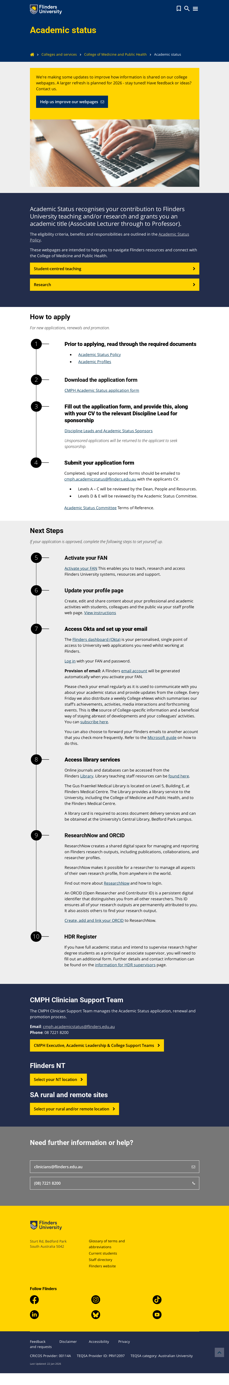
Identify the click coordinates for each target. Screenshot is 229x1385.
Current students (103, 1253)
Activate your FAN (81, 568)
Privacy (124, 1341)
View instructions (100, 612)
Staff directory (100, 1259)
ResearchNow (116, 883)
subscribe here (94, 721)
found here (178, 776)
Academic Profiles (94, 361)
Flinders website (102, 1266)
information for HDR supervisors (125, 964)
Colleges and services (55, 54)
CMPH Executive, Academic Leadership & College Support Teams (97, 1045)
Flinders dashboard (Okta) (96, 639)
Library (86, 776)
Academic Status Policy (99, 354)
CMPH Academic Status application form (102, 390)
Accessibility (99, 1341)
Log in (70, 661)
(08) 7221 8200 (114, 1183)
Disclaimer (68, 1341)
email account (134, 670)
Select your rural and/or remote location (74, 1109)
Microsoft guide (162, 737)
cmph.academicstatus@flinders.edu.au (100, 479)
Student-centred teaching (114, 269)
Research (114, 285)
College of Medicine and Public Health (112, 54)
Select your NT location (58, 1080)
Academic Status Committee (90, 507)
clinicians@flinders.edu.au (114, 1167)
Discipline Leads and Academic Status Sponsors (109, 430)
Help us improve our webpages (72, 102)
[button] (178, 8)
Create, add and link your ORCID (94, 920)
